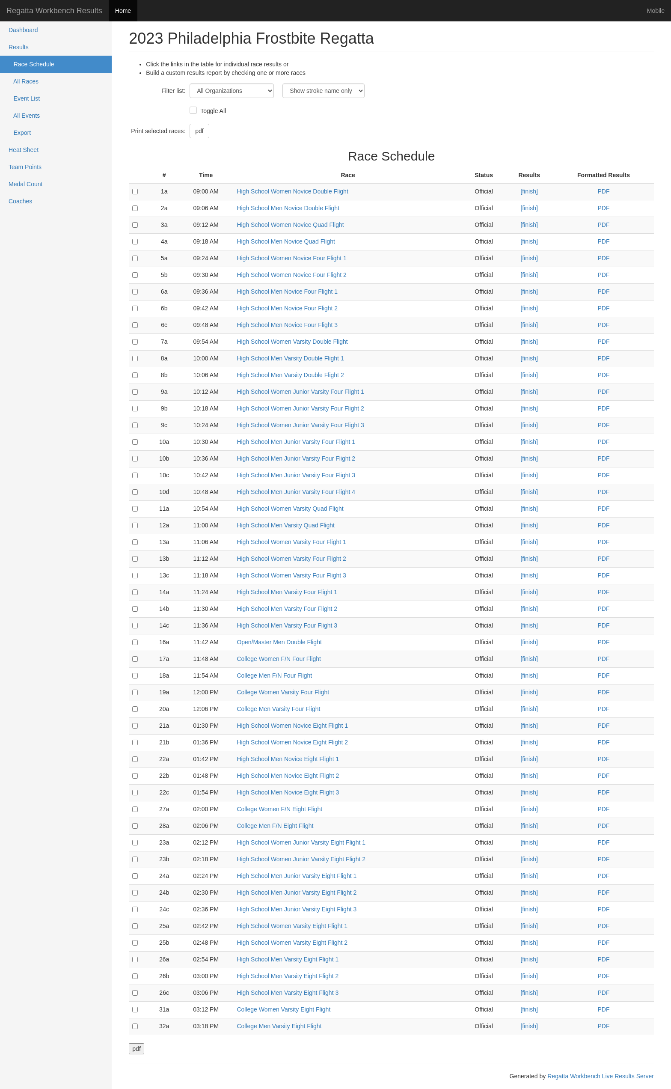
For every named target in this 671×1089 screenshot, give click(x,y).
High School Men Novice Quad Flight (286, 241)
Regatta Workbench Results (54, 10)
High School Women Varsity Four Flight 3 (291, 575)
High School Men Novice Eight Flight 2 (288, 775)
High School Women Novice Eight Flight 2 (292, 742)
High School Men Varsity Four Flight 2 (287, 608)
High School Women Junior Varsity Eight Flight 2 (301, 859)
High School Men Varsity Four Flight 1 (287, 592)
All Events (24, 115)
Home (123, 10)
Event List (24, 98)
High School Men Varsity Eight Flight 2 (287, 976)
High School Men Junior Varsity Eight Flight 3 (296, 909)
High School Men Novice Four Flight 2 (287, 308)
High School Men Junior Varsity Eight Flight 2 (296, 892)
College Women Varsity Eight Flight (283, 1009)
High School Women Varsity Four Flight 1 (291, 542)
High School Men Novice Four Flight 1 (287, 291)
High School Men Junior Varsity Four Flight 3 (296, 475)
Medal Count (25, 184)
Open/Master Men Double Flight (279, 642)
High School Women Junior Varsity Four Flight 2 (300, 408)
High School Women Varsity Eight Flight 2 (292, 942)
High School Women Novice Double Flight (292, 191)
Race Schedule (31, 64)
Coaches (20, 201)
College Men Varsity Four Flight (278, 708)
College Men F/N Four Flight (274, 675)
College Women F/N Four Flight (279, 658)
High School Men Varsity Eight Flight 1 (287, 959)
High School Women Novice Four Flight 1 (292, 258)
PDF (603, 191)
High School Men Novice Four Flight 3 (287, 324)
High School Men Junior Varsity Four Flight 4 (296, 491)
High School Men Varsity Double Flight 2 (290, 375)
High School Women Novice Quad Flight (290, 224)
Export (20, 132)
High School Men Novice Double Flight (288, 208)
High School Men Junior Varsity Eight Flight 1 (296, 875)
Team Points (25, 167)
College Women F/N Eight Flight (279, 809)
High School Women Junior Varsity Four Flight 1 (300, 391)
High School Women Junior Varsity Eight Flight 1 (301, 842)
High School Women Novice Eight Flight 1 (292, 725)
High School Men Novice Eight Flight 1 (288, 759)
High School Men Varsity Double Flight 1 (290, 358)
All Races (24, 81)
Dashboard (23, 30)
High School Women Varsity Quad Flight (290, 508)
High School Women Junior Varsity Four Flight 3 (300, 425)
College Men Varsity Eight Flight (279, 1026)
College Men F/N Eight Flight (275, 825)
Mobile (656, 10)
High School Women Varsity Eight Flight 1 (292, 925)
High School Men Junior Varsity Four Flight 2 (296, 458)
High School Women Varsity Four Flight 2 (291, 558)
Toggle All (212, 110)
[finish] (528, 191)
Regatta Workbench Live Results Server (600, 1076)
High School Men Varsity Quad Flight (286, 525)
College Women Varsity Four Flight (283, 692)
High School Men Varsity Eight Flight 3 (287, 992)
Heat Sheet (24, 149)
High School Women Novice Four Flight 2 (292, 274)
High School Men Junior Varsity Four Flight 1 (296, 441)
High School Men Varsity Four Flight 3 (287, 625)
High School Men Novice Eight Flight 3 (288, 792)
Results (19, 47)
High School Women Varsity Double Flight (292, 341)
